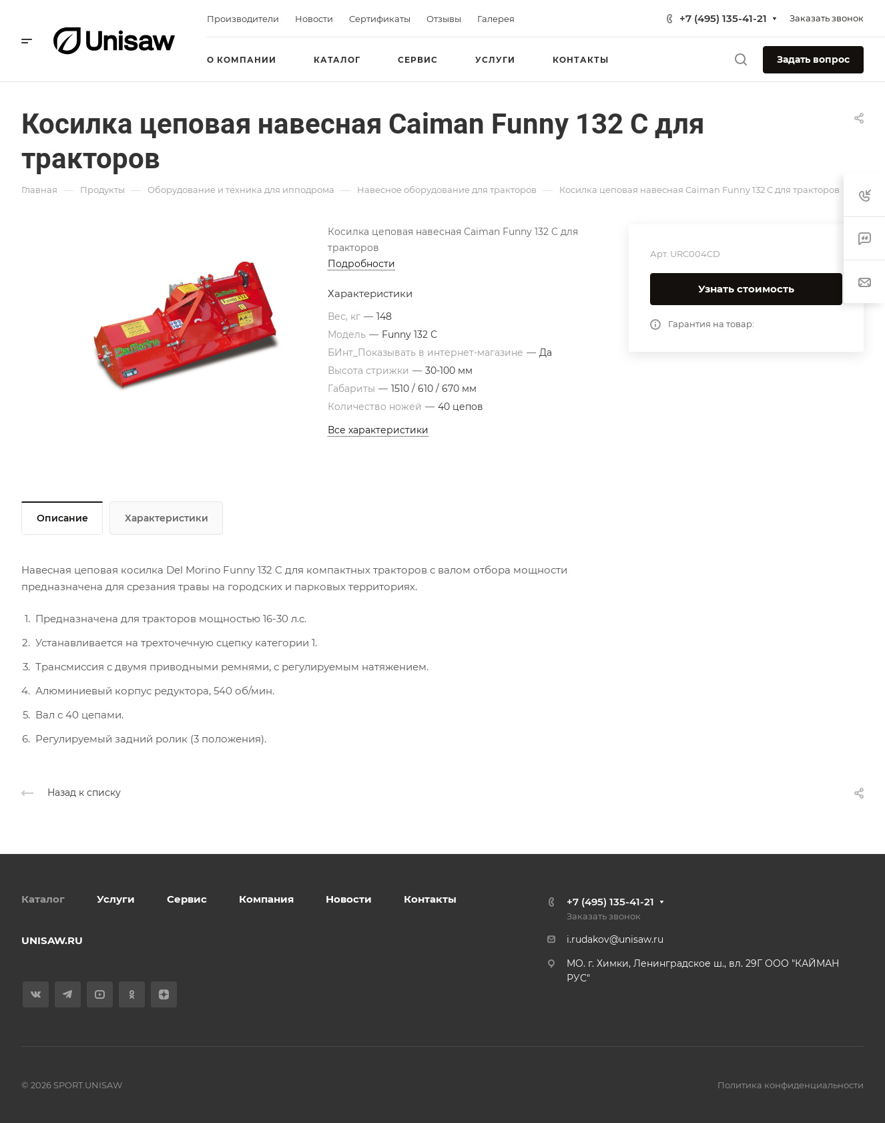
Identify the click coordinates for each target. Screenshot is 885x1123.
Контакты (430, 899)
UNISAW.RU (52, 940)
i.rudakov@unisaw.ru (615, 939)
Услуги (116, 899)
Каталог (43, 899)
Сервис (187, 899)
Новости (349, 899)
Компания (266, 899)
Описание (62, 518)
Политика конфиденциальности (790, 1085)
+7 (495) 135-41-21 (723, 18)
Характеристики (166, 518)
